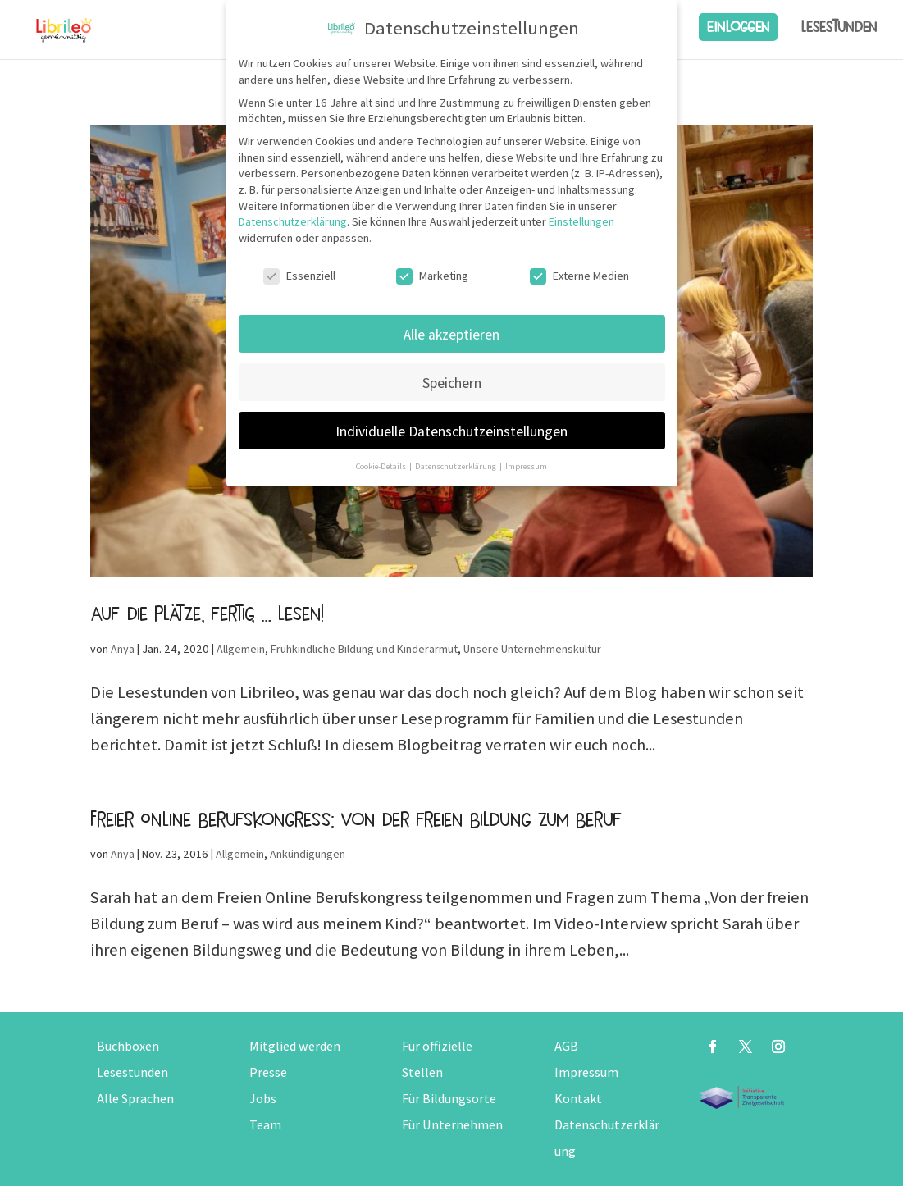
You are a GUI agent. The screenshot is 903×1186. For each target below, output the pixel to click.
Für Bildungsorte (449, 1098)
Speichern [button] (451, 382)
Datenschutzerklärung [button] (456, 466)
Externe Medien (579, 276)
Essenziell (299, 276)
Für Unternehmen (452, 1125)
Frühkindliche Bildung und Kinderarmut (364, 648)
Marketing (432, 276)
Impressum (586, 1072)
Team (265, 1125)
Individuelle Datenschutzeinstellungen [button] (451, 431)
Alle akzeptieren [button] (451, 334)
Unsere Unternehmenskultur (532, 648)
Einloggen (738, 27)
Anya (123, 648)
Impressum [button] (526, 466)
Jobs (262, 1098)
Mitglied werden (294, 1046)
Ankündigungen (307, 853)
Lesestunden (839, 27)
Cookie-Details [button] (382, 466)
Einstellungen (581, 221)
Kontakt (578, 1098)
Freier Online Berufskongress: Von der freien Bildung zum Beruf (356, 819)
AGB (566, 1046)
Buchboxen (128, 1046)
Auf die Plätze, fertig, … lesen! (206, 613)
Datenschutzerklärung (293, 221)
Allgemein (241, 648)
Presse (268, 1072)
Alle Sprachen (135, 1098)
